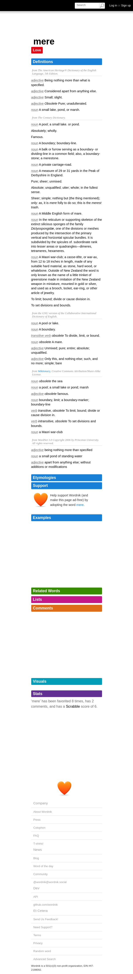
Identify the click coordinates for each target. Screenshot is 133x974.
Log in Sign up (120, 5)
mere (80, 505)
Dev (36, 888)
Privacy (38, 943)
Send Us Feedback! (45, 919)
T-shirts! (38, 843)
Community (40, 874)
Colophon (39, 827)
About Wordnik (42, 811)
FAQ (36, 835)
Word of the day (43, 866)
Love (37, 50)
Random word (42, 951)
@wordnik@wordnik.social (50, 882)
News (37, 849)
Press (37, 819)
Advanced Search (44, 959)
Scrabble (73, 706)
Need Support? (42, 927)
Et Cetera (40, 911)
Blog (36, 858)
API (35, 896)
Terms (37, 935)
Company (40, 803)
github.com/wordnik (45, 904)
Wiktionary (44, 371)
